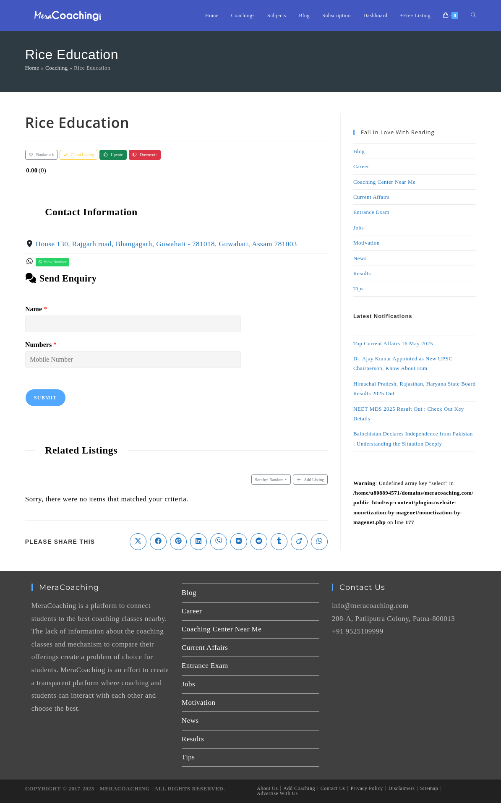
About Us (267, 788)
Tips (358, 288)
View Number (52, 262)
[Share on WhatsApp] (319, 541)
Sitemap (429, 788)
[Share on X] (138, 541)
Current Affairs (371, 197)
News (360, 258)
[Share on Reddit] (258, 541)
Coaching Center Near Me (384, 182)
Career (361, 166)
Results (362, 273)
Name (36, 309)
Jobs (358, 227)
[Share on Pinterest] (178, 541)
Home (32, 68)
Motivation (366, 243)
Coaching (56, 68)
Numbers (41, 344)
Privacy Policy (366, 788)
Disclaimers (402, 788)
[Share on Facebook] (158, 541)
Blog (359, 151)
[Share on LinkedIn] (198, 541)
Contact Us (333, 788)
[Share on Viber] (218, 541)
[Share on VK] (238, 541)
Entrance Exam (371, 212)
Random (269, 479)
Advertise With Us (277, 793)
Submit (45, 398)
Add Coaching (299, 788)
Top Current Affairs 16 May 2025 (393, 343)
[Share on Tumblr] (279, 541)
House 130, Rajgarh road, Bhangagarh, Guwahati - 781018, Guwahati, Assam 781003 (166, 244)
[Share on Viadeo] (299, 541)
